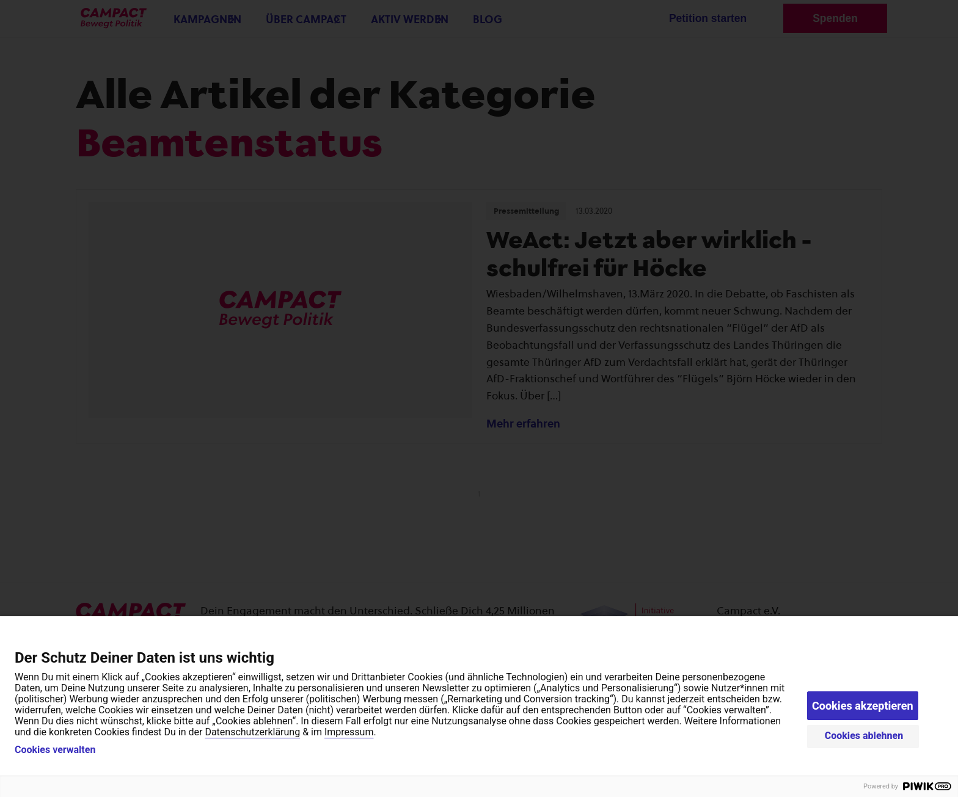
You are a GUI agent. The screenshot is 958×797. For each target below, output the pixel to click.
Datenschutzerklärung (252, 732)
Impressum (349, 732)
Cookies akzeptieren (862, 705)
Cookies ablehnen (864, 735)
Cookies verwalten (55, 750)
